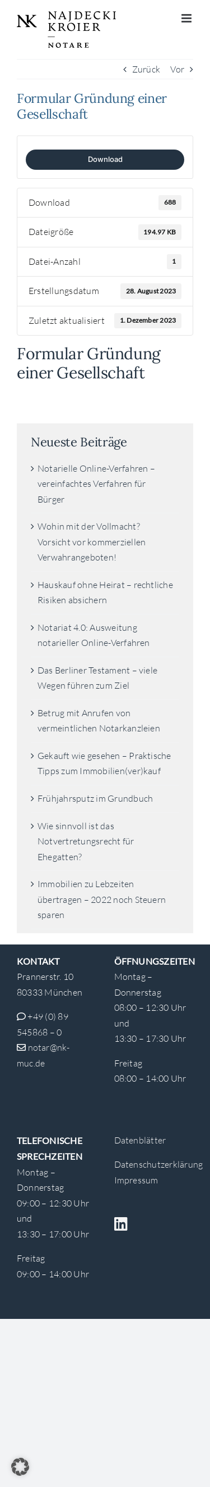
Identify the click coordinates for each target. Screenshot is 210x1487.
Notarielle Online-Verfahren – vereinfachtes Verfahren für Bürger (96, 484)
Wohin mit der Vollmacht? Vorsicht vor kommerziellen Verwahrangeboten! (92, 542)
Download (105, 159)
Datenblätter (140, 1140)
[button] (20, 1467)
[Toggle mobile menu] (187, 18)
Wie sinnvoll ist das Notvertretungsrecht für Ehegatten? (86, 841)
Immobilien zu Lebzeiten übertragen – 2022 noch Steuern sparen (102, 899)
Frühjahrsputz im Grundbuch (95, 798)
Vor (177, 69)
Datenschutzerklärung (158, 1164)
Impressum (136, 1180)
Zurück (146, 69)
